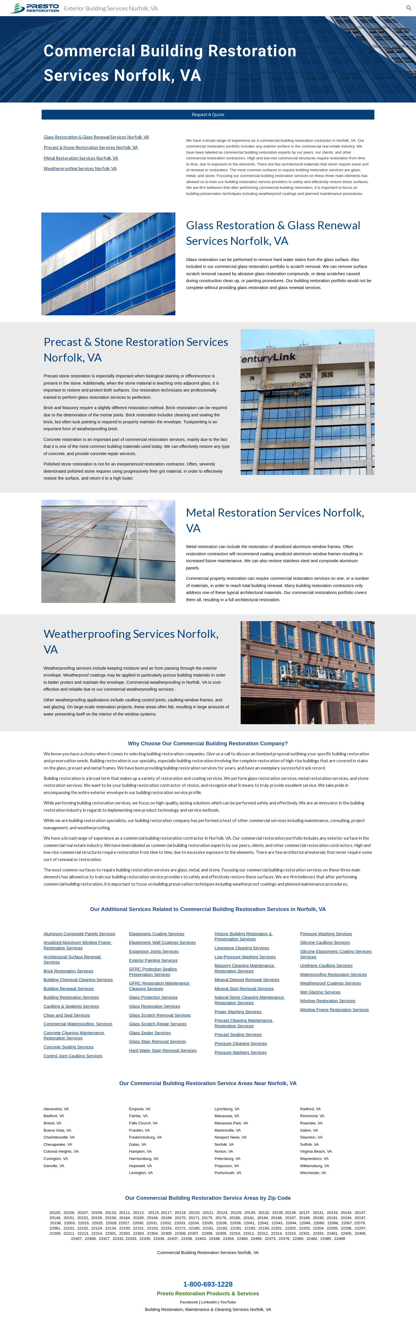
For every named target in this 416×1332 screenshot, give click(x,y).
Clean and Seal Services (67, 1015)
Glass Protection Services (153, 997)
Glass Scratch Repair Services (158, 1024)
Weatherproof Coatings (322, 983)
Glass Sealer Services (150, 1033)
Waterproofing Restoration (325, 974)
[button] (409, 8)
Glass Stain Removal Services (157, 1041)
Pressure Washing (318, 934)
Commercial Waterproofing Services (78, 1024)
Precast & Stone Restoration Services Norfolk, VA (91, 147)
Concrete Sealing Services (69, 1047)
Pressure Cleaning (233, 1043)
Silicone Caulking (317, 942)
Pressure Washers (232, 1052)
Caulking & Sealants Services (71, 1006)
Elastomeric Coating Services (156, 934)
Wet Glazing (312, 992)
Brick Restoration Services (68, 971)
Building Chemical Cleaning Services (78, 979)
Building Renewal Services (69, 988)
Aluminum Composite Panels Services (79, 934)
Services (261, 948)
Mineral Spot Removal (236, 988)
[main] (179, 59)
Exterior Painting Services (153, 960)
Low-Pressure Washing (237, 957)
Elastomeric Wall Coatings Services (162, 942)
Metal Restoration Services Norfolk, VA (81, 158)
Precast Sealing (230, 1034)
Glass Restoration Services (154, 1006)
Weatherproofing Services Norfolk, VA (80, 168)
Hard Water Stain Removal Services (163, 1050)
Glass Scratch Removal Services (160, 1015)
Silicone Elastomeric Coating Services (336, 951)
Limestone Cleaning (233, 948)
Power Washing (230, 1011)
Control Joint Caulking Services (73, 1056)
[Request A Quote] (208, 114)
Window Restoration (319, 1000)
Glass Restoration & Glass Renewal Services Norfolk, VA (96, 137)
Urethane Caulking (318, 965)
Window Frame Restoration (326, 1009)
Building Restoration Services (71, 997)
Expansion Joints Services (154, 951)
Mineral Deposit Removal (239, 979)
